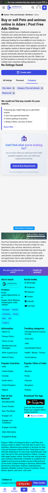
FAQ (9, 318)
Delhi (27, 366)
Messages (5, 310)
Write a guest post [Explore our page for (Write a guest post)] (9, 352)
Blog (4, 318)
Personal (20, 80)
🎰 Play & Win (24, 484)
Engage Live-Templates (7, 421)
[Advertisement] (24, 201)
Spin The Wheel (8, 411)
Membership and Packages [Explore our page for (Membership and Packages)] (9, 347)
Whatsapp (30, 283)
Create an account (37, 271)
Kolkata (28, 390)
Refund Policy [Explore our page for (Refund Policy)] (8, 357)
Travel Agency (31, 357)
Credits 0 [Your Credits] (5, 323)
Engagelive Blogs (9, 436)
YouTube (30, 306)
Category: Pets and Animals (28, 88)
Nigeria (5, 390)
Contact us (7, 479)
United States (7, 371)
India (4, 366)
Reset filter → (10, 127)
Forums (15, 314)
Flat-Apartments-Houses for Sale (35, 333)
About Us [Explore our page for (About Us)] (6, 332)
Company (32, 80)
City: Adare (6, 88)
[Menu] (3, 7)
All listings (7, 80)
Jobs (27, 343)
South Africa (7, 380)
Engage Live (7, 416)
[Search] (33, 7)
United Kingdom (9, 385)
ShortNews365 (8, 402)
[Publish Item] (44, 7)
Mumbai (28, 371)
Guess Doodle (8, 406)
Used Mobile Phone (33, 348)
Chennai (28, 380)
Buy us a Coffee (35, 416)
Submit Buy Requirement (24, 166)
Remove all (6, 93)
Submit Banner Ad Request (24, 228)
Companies (6, 314)
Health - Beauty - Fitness (35, 352)
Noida (27, 376)
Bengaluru (29, 385)
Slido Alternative (9, 432)
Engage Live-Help (9, 427)
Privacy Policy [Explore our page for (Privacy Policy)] (8, 336)
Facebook (30, 287)
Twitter (29, 297)
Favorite (15, 310)
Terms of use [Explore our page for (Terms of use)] (7, 341)
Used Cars (29, 339)
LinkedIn (29, 301)
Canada (5, 376)
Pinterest (29, 292)
